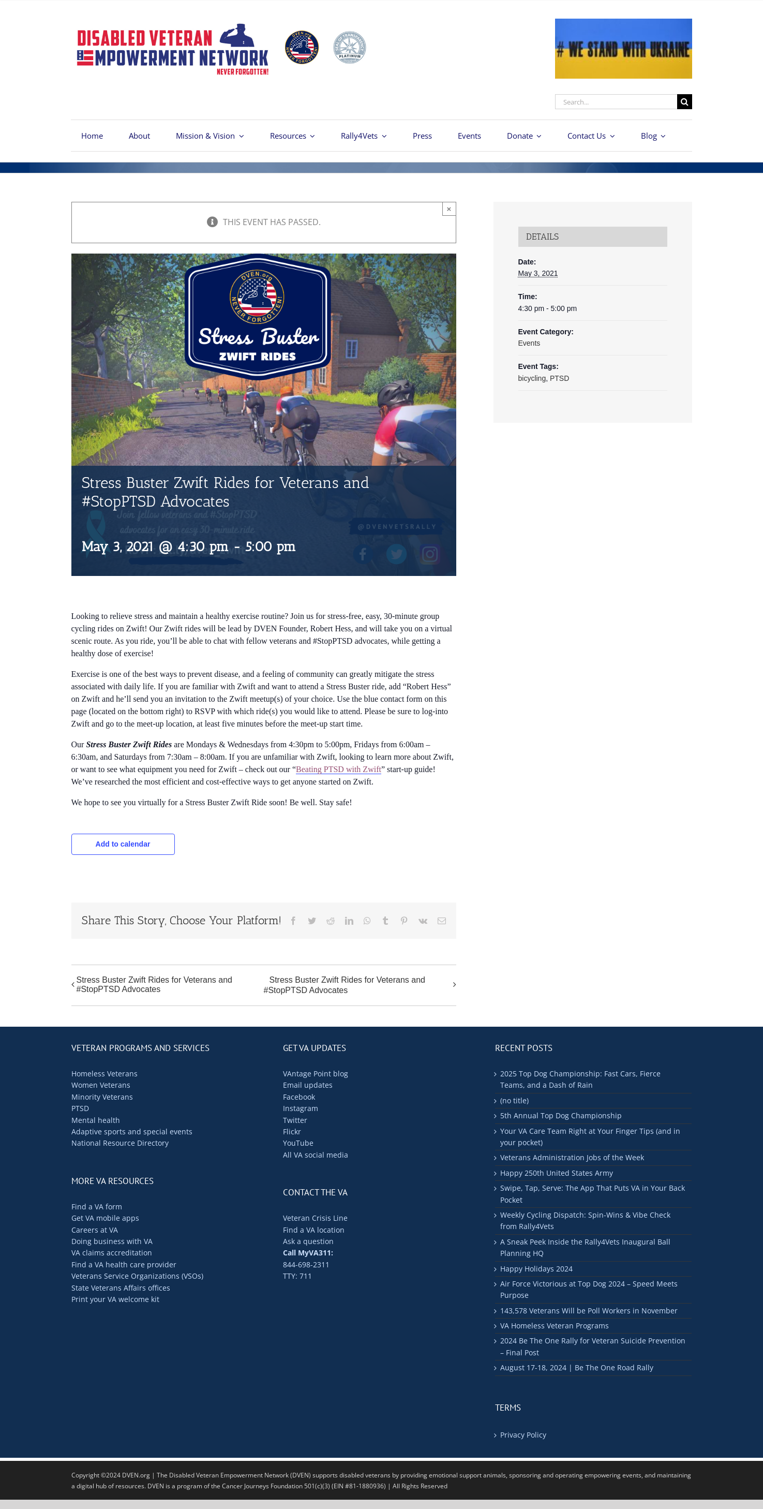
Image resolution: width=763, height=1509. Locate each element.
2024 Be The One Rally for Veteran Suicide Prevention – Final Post (592, 1346)
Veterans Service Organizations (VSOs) (137, 1276)
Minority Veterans (102, 1097)
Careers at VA (94, 1230)
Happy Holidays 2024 (536, 1269)
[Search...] (616, 101)
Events (529, 343)
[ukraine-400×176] (623, 22)
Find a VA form (96, 1206)
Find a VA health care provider (123, 1264)
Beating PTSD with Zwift (338, 769)
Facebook (299, 1097)
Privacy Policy (523, 1435)
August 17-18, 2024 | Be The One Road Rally (576, 1367)
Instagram (300, 1108)
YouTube (298, 1143)
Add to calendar (123, 844)
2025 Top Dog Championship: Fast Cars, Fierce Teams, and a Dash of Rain (580, 1079)
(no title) (514, 1100)
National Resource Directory (120, 1143)
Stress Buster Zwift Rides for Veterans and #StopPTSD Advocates (154, 984)
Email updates (308, 1085)
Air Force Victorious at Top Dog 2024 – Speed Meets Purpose (589, 1289)
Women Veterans (100, 1085)
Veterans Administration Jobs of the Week (572, 1157)
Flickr (292, 1131)
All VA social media (315, 1155)
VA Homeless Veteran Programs (554, 1325)
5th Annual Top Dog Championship (561, 1115)
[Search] (684, 101)
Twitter (295, 1120)
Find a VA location (314, 1230)
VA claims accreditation (111, 1253)
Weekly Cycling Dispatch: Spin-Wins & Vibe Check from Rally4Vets (585, 1220)
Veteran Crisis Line (315, 1218)
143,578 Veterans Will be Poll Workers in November (589, 1310)
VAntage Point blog (315, 1073)
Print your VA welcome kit (115, 1299)
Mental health (95, 1120)
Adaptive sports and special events (131, 1131)
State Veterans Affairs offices (120, 1288)
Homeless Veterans (104, 1073)
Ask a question (308, 1241)
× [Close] (449, 208)
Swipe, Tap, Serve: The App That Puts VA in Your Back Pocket (592, 1193)
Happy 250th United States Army (556, 1173)
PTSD (559, 378)
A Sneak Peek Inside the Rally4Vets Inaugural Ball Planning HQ (585, 1247)
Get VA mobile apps (105, 1218)
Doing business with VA (112, 1241)
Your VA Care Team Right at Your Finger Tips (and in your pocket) (590, 1136)
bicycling (532, 378)
